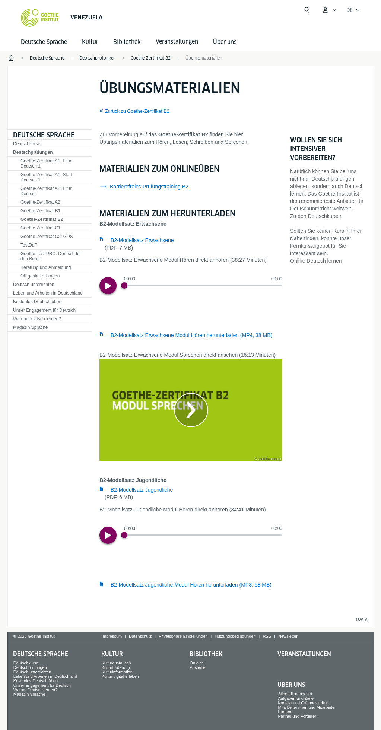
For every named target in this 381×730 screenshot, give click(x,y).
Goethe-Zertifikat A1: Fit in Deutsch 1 (46, 163)
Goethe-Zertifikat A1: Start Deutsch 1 (46, 177)
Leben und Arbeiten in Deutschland (48, 293)
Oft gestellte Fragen (40, 276)
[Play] (108, 285)
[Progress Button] (124, 285)
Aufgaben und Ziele (295, 698)
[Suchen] (306, 10)
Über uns (224, 42)
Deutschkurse (26, 143)
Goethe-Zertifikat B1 (40, 210)
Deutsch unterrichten (33, 284)
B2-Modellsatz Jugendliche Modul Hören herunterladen (191, 585)
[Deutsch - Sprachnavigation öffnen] (353, 10)
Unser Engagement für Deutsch (44, 310)
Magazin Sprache (30, 327)
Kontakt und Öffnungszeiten (303, 703)
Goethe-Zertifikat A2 (40, 202)
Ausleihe (198, 667)
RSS (267, 636)
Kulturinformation (117, 672)
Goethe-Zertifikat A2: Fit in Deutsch (46, 191)
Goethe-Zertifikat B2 (41, 219)
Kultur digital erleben (120, 676)
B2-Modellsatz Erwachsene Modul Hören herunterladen (191, 335)
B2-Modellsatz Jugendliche (142, 490)
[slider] (203, 285)
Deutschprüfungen (33, 152)
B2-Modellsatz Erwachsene (142, 240)
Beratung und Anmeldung (45, 267)
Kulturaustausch (116, 663)
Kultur (90, 42)
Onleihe (197, 663)
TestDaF (28, 245)
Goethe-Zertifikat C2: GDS (46, 236)
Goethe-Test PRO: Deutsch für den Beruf (50, 256)
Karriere (285, 712)
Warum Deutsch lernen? (37, 318)
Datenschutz (140, 636)
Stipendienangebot (295, 694)
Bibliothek (127, 42)
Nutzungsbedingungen (235, 636)
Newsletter (288, 636)
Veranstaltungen (304, 653)
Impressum (112, 636)
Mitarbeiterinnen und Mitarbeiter (307, 707)
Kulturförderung (116, 667)
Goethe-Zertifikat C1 (40, 228)
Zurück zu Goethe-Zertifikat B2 (137, 111)
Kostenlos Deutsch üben (37, 301)
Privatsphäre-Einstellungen (183, 636)
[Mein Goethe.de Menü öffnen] (329, 10)
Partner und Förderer (297, 716)
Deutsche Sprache (44, 42)
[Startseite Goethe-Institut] (39, 18)
